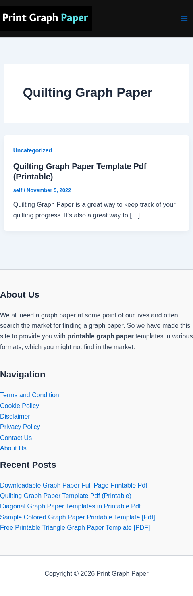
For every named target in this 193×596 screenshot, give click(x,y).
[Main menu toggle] (184, 18)
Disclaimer (15, 416)
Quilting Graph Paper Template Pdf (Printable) (65, 495)
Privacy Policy (20, 426)
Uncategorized (32, 150)
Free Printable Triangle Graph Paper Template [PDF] (75, 527)
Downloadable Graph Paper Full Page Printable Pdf (73, 485)
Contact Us (16, 437)
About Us (13, 448)
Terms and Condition (29, 395)
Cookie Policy (19, 405)
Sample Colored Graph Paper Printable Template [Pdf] (77, 517)
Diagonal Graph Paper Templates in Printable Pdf (70, 506)
